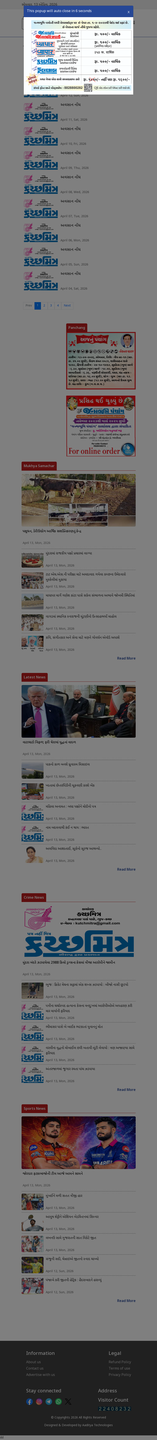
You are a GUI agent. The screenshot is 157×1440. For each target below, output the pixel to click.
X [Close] (129, 11)
